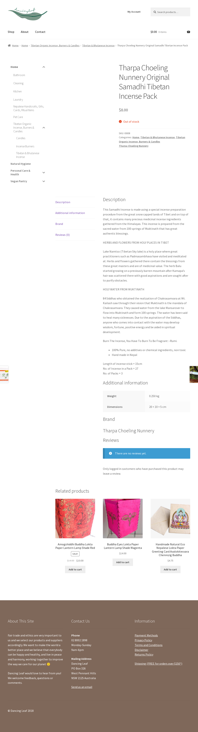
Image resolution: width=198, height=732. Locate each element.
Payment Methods (146, 635)
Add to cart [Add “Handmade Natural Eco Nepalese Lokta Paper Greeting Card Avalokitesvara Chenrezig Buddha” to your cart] (170, 569)
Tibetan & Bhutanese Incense (98, 45)
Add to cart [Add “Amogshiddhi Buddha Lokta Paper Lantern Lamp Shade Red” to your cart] (75, 569)
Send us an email (81, 687)
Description (62, 202)
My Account (134, 11)
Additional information (70, 213)
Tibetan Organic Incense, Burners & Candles (55, 45)
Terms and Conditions (149, 645)
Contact (40, 32)
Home (15, 45)
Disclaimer (141, 650)
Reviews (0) (62, 235)
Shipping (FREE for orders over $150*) (158, 663)
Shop (11, 32)
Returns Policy (144, 654)
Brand (59, 224)
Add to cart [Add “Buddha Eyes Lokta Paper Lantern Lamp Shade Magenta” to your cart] (122, 562)
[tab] (75, 202)
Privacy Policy (143, 640)
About (25, 32)
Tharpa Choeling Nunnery (133, 146)
